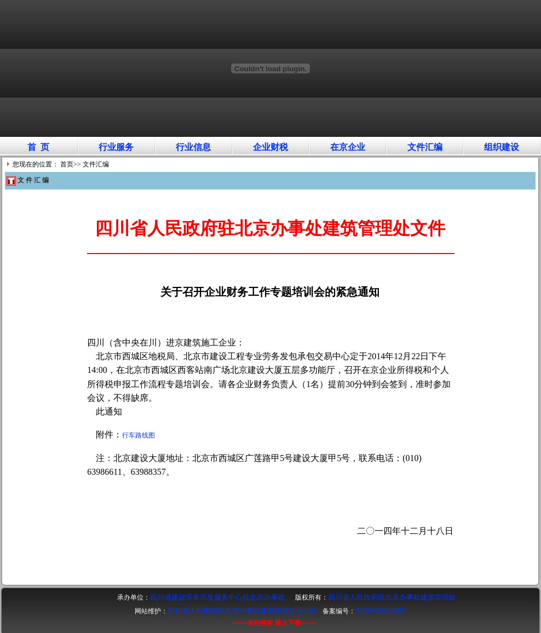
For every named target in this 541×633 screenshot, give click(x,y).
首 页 (38, 147)
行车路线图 (138, 435)
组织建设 (501, 147)
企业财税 (270, 147)
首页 (66, 164)
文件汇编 (424, 147)
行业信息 (193, 147)
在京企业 (347, 147)
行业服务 (116, 147)
